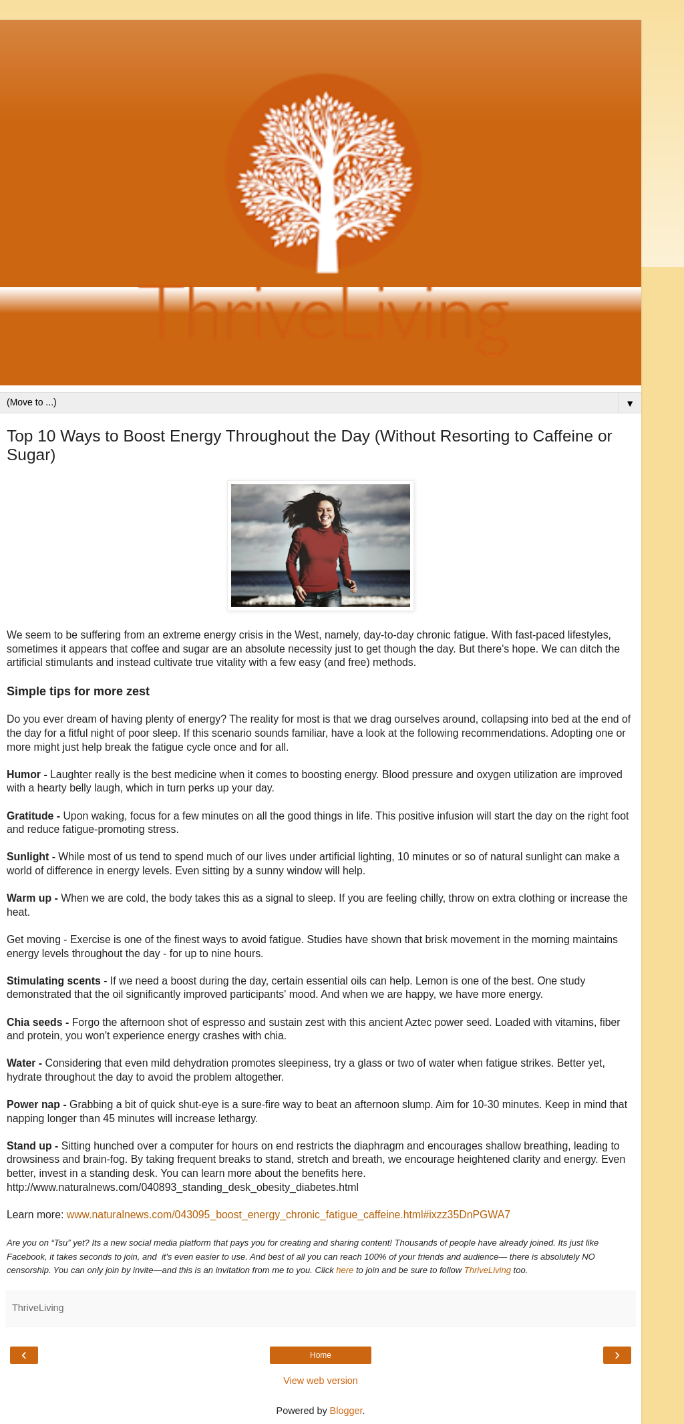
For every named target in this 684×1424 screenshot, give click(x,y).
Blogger (346, 1410)
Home (320, 1355)
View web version (320, 1380)
